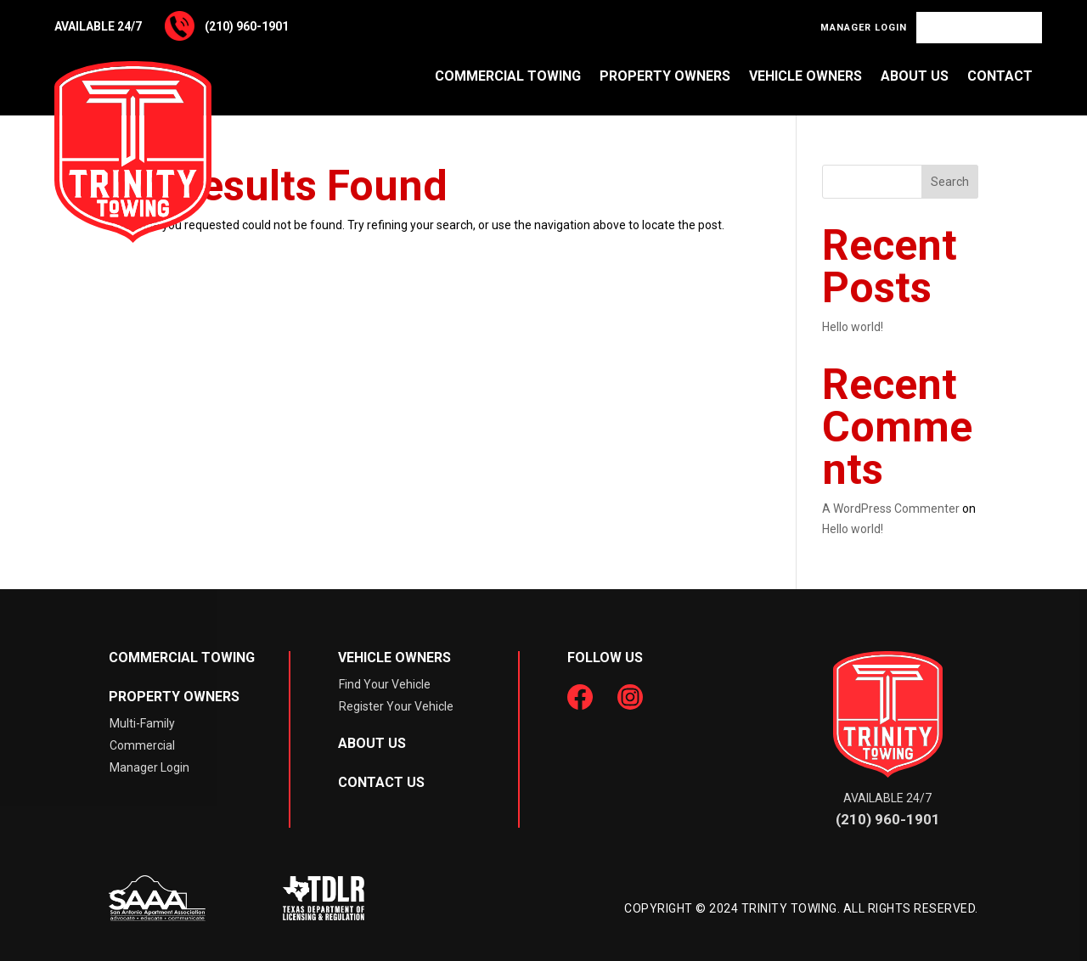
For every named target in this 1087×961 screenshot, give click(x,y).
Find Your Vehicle (979, 27)
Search (950, 181)
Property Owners (665, 76)
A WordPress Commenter (891, 508)
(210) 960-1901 (247, 26)
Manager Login (863, 27)
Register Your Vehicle (396, 706)
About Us (915, 76)
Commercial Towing (508, 76)
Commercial (142, 745)
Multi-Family (142, 723)
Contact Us (381, 782)
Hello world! (852, 327)
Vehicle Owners (805, 76)
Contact (1000, 76)
